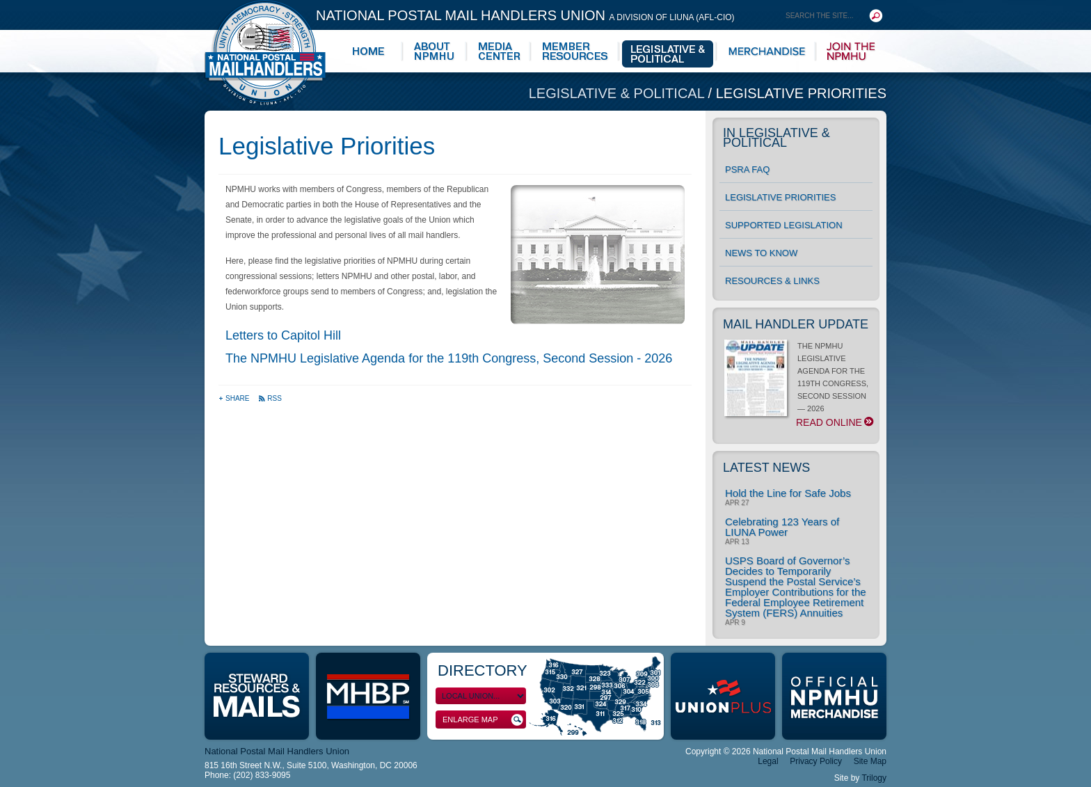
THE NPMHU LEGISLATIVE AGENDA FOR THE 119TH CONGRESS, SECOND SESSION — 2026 (798, 385)
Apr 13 (737, 542)
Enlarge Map (483, 720)
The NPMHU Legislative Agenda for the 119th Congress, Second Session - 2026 (448, 358)
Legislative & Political (618, 93)
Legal (768, 761)
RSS (270, 398)
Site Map (870, 761)
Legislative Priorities (801, 93)
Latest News (766, 468)
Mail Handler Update (795, 324)
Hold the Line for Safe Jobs (788, 493)
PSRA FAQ (747, 169)
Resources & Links (772, 281)
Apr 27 (737, 503)
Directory (482, 670)
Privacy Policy (816, 761)
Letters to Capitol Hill (283, 335)
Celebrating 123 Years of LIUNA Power (782, 527)
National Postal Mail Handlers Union (525, 15)
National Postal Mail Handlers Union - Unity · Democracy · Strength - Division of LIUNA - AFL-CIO (265, 52)
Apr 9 (735, 622)
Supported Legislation (784, 225)
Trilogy (873, 778)
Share (234, 398)
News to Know (761, 253)
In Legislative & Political (776, 138)
